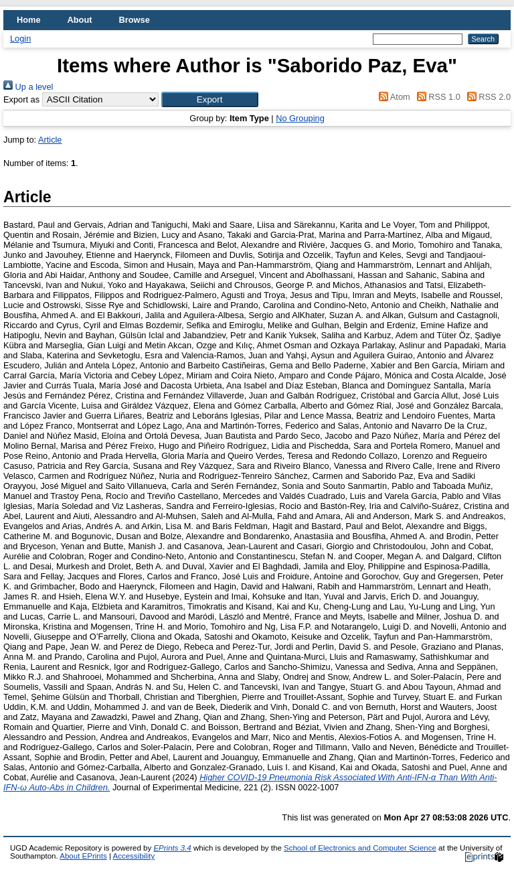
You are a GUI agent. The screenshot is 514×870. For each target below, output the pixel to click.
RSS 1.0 (436, 97)
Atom (392, 97)
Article (50, 140)
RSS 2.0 (486, 97)
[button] (209, 99)
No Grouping (300, 118)
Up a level (28, 87)
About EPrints (83, 856)
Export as (21, 99)
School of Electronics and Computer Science (360, 848)
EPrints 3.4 (172, 848)
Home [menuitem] (29, 20)
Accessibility (133, 856)
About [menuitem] (80, 20)
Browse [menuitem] (134, 20)
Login (20, 38)
